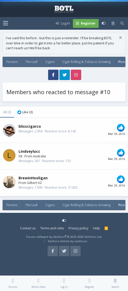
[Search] (122, 23)
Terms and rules (52, 228)
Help (96, 228)
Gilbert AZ (34, 183)
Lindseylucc (29, 151)
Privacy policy (78, 228)
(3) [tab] (7, 112)
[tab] (25, 112)
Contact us (28, 228)
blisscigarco (30, 126)
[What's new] (113, 23)
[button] (5, 23)
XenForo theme (59, 241)
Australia (39, 156)
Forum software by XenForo (64, 237)
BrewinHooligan (33, 177)
